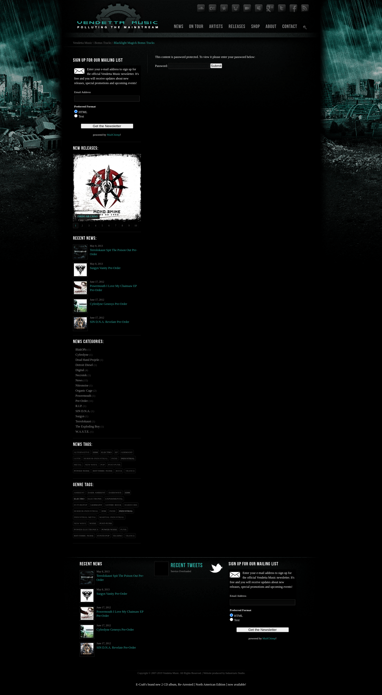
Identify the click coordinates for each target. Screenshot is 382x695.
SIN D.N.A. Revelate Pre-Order (109, 322)
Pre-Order (81, 401)
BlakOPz (81, 349)
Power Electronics (86, 529)
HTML (83, 112)
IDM (104, 511)
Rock (119, 471)
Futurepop (80, 505)
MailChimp (113, 134)
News (78, 380)
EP (116, 452)
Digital (79, 370)
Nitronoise (82, 385)
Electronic (95, 499)
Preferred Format (85, 106)
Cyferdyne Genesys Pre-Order (108, 304)
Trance (130, 471)
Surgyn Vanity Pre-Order (105, 268)
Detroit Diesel (84, 365)
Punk (123, 529)
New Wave (91, 464)
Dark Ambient (96, 492)
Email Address (82, 92)
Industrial (128, 458)
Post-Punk (114, 464)
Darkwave (115, 492)
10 (136, 225)
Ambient (79, 492)
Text (81, 116)
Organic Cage (83, 390)
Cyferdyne (82, 354)
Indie (114, 458)
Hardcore (131, 505)
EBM (95, 452)
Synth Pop (103, 535)
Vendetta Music (82, 43)
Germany (127, 452)
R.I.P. (78, 406)
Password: (182, 66)
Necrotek (81, 375)
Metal (78, 464)
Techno (117, 535)
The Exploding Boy (87, 426)
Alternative (82, 452)
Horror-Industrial (96, 458)
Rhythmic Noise (102, 471)
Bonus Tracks (102, 43)
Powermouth (83, 396)
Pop (103, 464)
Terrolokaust (83, 421)
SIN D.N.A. (82, 411)
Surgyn (79, 416)
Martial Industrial (111, 517)
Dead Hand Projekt (87, 360)
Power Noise (81, 471)
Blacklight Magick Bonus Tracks (134, 43)
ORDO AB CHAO (88, 216)
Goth (77, 458)
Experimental (114, 499)
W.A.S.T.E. (82, 431)
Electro (106, 452)
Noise (92, 523)
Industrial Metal (85, 517)
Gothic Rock (113, 505)
